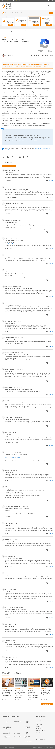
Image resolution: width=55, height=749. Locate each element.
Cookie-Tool (4, 37)
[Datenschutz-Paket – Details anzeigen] (8, 22)
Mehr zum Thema (46, 704)
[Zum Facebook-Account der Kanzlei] (23, 157)
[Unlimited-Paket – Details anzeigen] (47, 21)
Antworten (51, 180)
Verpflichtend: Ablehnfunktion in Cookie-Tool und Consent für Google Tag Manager (20, 694)
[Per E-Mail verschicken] (20, 157)
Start (3, 31)
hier (36, 140)
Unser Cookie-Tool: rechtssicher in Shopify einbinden (46, 692)
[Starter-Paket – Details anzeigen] (21, 21)
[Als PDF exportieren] (8, 157)
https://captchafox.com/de (11, 244)
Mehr (51, 12)
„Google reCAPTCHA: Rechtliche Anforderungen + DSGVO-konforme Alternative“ (28, 66)
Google (6, 0)
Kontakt (51, 747)
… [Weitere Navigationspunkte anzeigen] (6, 31)
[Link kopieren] (3, 157)
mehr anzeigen (28, 741)
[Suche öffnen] (49, 6)
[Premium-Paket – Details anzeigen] (34, 21)
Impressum (46, 747)
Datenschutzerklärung (37, 747)
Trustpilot (15, 0)
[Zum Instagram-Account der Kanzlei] (27, 157)
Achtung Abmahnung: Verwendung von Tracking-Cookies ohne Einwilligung (33, 694)
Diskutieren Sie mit (9, 166)
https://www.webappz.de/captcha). (13, 457)
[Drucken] (12, 157)
